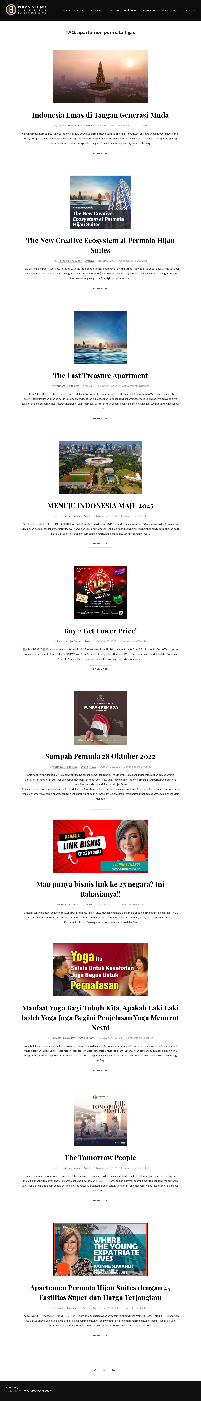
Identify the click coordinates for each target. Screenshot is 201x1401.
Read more (102, 153)
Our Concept (97, 10)
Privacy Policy (11, 1387)
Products (130, 10)
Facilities (114, 10)
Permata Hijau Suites (70, 125)
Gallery (164, 10)
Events (84, 766)
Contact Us (189, 10)
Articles (89, 125)
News (175, 10)
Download (149, 10)
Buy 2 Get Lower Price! (100, 630)
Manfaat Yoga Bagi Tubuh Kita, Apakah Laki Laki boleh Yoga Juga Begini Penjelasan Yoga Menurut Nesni (100, 1017)
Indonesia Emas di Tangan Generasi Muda (100, 114)
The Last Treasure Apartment (100, 375)
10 (113, 1370)
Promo (88, 641)
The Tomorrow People (100, 1157)
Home (66, 10)
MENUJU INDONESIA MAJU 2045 (100, 505)
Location (79, 10)
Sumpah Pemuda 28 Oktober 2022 (100, 756)
